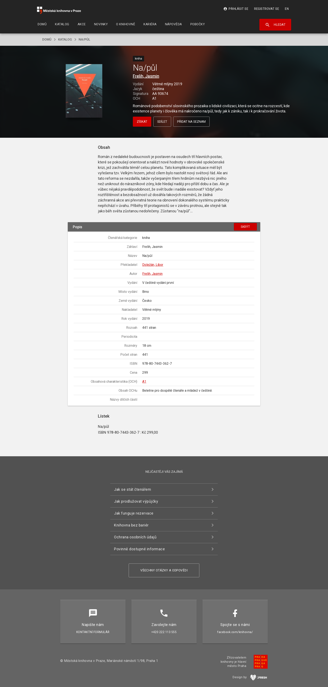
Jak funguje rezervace (134, 513)
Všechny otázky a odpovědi (164, 570)
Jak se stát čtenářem (132, 489)
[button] (84, 91)
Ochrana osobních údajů (135, 537)
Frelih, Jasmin (146, 76)
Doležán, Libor (152, 265)
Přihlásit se (235, 9)
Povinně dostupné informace (139, 549)
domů (46, 39)
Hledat (275, 24)
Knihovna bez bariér (131, 525)
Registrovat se (266, 8)
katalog (65, 39)
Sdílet (162, 122)
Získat (142, 122)
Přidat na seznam (191, 122)
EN (287, 8)
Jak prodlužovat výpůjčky (136, 501)
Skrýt (245, 226)
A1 (144, 382)
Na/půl (84, 39)
